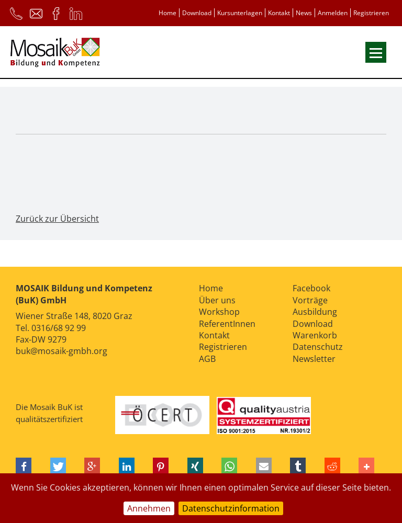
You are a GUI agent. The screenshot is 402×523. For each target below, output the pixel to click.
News (304, 12)
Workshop (219, 311)
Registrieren (371, 12)
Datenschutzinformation (231, 508)
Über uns (217, 300)
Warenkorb (315, 335)
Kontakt (279, 12)
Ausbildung (315, 311)
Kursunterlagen (239, 12)
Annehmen (149, 508)
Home (167, 12)
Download (196, 12)
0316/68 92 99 (58, 328)
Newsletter (314, 359)
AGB (207, 359)
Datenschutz (318, 347)
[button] (23, 467)
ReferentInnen (227, 323)
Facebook (311, 288)
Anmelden (333, 12)
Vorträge (310, 300)
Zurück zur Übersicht (57, 218)
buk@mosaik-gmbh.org (61, 351)
